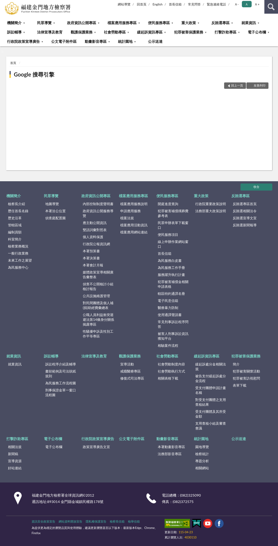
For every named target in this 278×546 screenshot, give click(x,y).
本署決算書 (91, 258)
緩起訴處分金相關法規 (210, 366)
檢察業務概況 (18, 246)
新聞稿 (13, 454)
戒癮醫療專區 (130, 371)
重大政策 (188, 22)
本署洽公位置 (55, 211)
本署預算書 (91, 251)
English (158, 4)
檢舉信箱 (134, 521)
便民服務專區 (159, 22)
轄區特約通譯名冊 (171, 293)
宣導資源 (15, 461)
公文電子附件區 (64, 41)
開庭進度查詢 (168, 204)
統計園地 (125, 41)
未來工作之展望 (20, 260)
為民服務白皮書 (170, 260)
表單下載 (239, 385)
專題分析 (202, 461)
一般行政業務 (18, 253)
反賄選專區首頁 (245, 204)
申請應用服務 (130, 211)
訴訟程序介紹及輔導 (60, 364)
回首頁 (141, 4)
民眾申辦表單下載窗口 (173, 225)
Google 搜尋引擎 (34, 74)
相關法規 (15, 447)
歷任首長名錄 (18, 211)
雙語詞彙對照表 (95, 230)
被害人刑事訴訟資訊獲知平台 (173, 336)
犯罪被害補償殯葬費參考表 (173, 213)
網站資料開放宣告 (70, 521)
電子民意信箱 (168, 301)
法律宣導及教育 (50, 32)
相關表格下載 (168, 378)
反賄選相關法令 (245, 211)
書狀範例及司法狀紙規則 (60, 373)
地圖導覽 (52, 204)
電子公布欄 (257, 32)
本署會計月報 (93, 265)
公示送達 (155, 41)
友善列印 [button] (259, 85)
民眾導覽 (44, 22)
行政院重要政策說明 (210, 204)
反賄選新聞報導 (245, 225)
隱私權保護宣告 (96, 521)
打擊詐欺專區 (225, 32)
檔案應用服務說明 (134, 204)
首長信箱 (175, 4)
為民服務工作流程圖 (60, 383)
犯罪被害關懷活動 (246, 371)
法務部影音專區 (170, 454)
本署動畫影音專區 (171, 447)
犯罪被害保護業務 (188, 32)
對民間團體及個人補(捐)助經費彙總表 (98, 305)
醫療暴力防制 (168, 308)
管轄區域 (15, 225)
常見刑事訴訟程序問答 (173, 324)
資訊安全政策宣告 (43, 521)
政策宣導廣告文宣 (96, 447)
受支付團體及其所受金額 (210, 413)
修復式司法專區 (132, 378)
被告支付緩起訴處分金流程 (210, 378)
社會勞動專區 (115, 32)
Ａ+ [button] (256, 4)
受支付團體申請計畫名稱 (210, 390)
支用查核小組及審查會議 (210, 425)
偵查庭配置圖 (55, 218)
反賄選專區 (220, 22)
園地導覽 (202, 447)
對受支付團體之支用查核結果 (210, 402)
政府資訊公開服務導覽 (98, 213)
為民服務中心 (18, 267)
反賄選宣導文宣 (245, 218)
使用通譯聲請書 (170, 315)
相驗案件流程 (168, 345)
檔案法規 (127, 218)
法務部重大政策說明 (210, 211)
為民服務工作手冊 (171, 267)
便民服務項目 (168, 234)
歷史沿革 (15, 218)
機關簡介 (14, 22)
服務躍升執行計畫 (171, 275)
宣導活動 (127, 364)
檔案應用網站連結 (134, 232)
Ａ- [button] (236, 4)
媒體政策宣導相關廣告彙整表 (98, 274)
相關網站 (202, 468)
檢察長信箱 (117, 521)
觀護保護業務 (82, 32)
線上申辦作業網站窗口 (173, 244)
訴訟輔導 (14, 32)
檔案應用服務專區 (122, 22)
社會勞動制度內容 (171, 364)
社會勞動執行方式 (171, 371)
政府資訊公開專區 (81, 22)
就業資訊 (248, 22)
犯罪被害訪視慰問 (246, 378)
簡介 (236, 364)
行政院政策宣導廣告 (23, 41)
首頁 (13, 63)
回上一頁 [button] (237, 85)
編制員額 (15, 232)
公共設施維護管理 (96, 296)
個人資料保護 (93, 237)
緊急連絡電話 (216, 4)
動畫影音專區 (96, 41)
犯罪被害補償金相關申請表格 (173, 284)
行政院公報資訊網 (96, 244)
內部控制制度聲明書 (98, 204)
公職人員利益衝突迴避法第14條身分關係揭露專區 (98, 319)
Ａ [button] (246, 4)
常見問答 (194, 4)
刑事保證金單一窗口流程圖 (60, 392)
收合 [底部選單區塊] (256, 187)
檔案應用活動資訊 (134, 225)
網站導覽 (124, 4)
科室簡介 (15, 239)
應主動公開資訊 (95, 223)
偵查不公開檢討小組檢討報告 (98, 286)
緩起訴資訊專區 (150, 32)
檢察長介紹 (16, 204)
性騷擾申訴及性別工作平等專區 (98, 333)
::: (4, 3)
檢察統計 (202, 454)
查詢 (271, 7)
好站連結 (15, 468)
